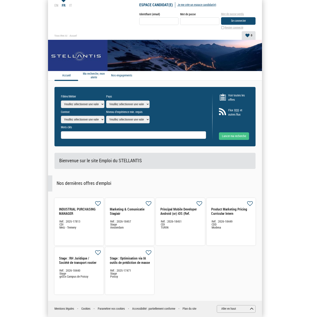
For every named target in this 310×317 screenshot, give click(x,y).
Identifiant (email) (149, 14)
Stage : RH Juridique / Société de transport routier (77, 260)
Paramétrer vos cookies (111, 309)
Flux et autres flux (235, 112)
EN (56, 5)
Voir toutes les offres (236, 98)
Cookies (85, 309)
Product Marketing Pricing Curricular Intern (229, 211)
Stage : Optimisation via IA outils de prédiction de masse (130, 260)
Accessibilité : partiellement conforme (153, 309)
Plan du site (189, 309)
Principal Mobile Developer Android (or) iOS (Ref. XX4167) (178, 213)
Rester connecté (234, 27)
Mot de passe (188, 14)
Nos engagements (121, 75)
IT (70, 5)
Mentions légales (64, 309)
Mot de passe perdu (232, 14)
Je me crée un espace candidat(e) (196, 5)
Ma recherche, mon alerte (94, 75)
